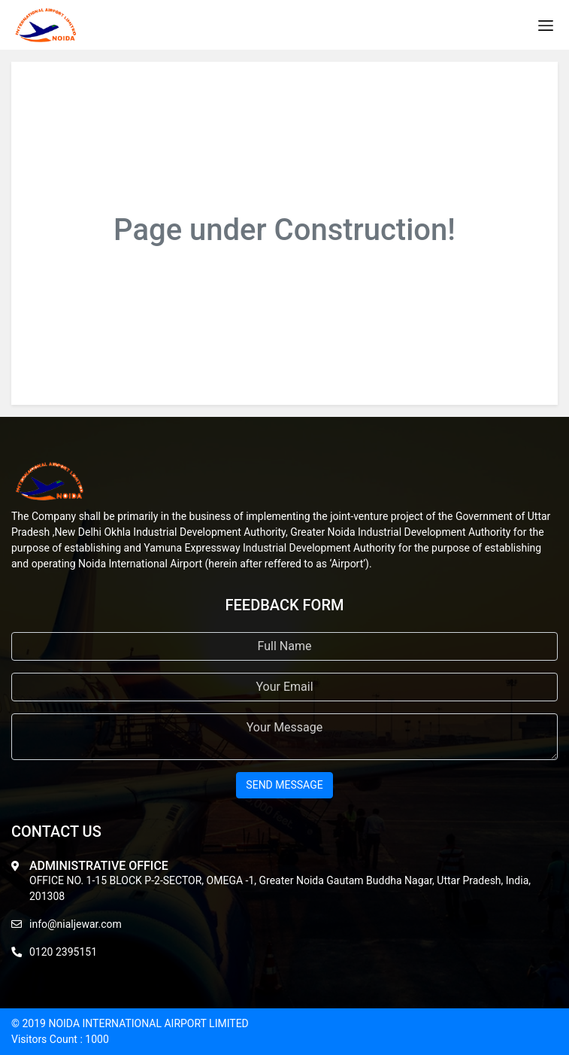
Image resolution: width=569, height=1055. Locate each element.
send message (284, 785)
